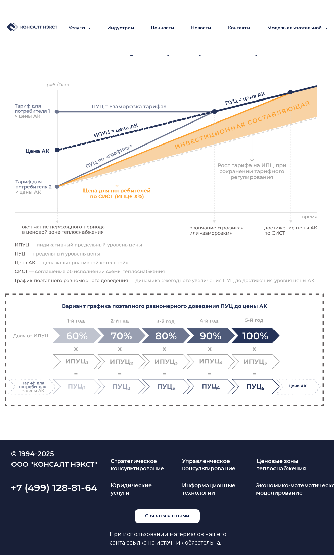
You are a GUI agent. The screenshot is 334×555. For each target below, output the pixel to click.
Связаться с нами (167, 516)
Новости (201, 27)
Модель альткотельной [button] (295, 27)
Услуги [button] (77, 27)
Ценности (162, 27)
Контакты (239, 27)
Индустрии (120, 27)
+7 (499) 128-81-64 (53, 487)
